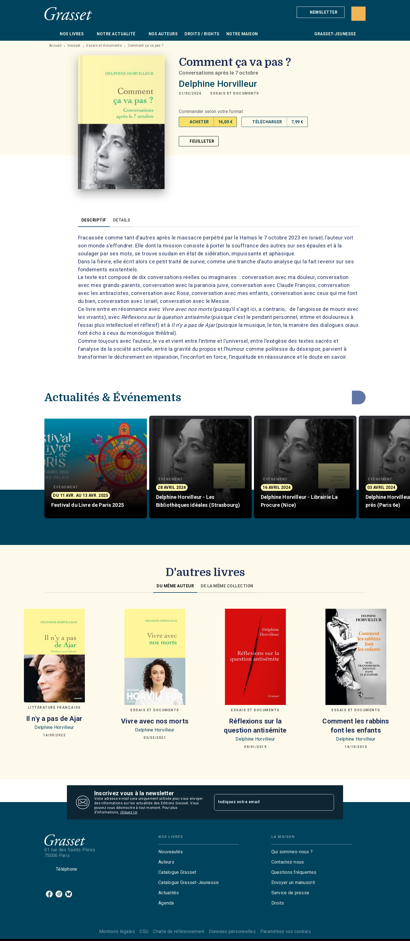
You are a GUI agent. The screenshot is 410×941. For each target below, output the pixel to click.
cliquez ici (128, 812)
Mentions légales (117, 931)
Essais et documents (104, 46)
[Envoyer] (327, 802)
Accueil (55, 46)
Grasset (74, 46)
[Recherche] (358, 14)
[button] (321, 12)
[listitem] (49, 894)
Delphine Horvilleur (218, 83)
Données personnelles (232, 931)
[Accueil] (68, 13)
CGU (144, 931)
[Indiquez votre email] (267, 802)
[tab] (50, 34)
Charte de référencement (178, 931)
